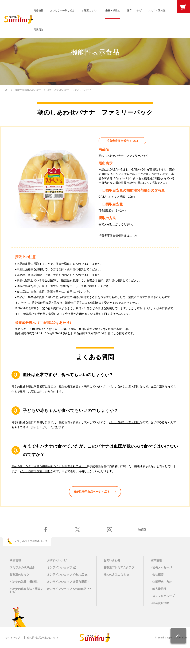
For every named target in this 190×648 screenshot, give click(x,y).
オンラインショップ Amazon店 (67, 589)
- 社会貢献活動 (160, 603)
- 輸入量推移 (158, 588)
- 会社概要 (157, 574)
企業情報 (156, 560)
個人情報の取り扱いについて (43, 637)
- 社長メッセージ (161, 567)
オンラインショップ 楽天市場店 (67, 581)
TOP (6, 89)
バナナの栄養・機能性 (24, 581)
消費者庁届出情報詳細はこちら (118, 235)
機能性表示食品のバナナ (28, 89)
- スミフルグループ (163, 595)
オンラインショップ (59, 567)
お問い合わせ (112, 560)
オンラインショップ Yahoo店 (65, 574)
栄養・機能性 (112, 10)
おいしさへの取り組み (62, 10)
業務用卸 (38, 29)
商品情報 (38, 10)
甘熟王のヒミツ (90, 10)
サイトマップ (12, 637)
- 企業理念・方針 (161, 581)
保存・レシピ (134, 10)
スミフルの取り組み (22, 567)
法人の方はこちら (115, 574)
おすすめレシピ (57, 560)
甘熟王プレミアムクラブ (119, 567)
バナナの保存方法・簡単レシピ (26, 590)
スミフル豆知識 (156, 10)
